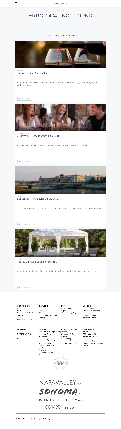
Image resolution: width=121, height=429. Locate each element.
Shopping (43, 354)
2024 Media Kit (89, 334)
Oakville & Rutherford (26, 313)
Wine (19, 71)
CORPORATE (89, 329)
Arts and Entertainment (49, 334)
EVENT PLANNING (69, 329)
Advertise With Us (90, 336)
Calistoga (21, 308)
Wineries (21, 329)
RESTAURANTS (24, 334)
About (85, 332)
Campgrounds (89, 308)
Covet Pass (66, 308)
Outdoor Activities (46, 352)
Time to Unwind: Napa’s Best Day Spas (37, 261)
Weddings (65, 332)
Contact (86, 339)
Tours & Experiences (70, 343)
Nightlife (42, 350)
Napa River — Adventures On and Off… (38, 198)
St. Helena (21, 311)
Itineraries (23, 133)
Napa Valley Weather (48, 315)
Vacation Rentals (90, 317)
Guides (42, 308)
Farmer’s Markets (46, 345)
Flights (42, 317)
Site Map (87, 345)
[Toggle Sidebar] (16, 2)
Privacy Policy (89, 341)
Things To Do (24, 196)
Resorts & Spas (89, 315)
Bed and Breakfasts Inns (94, 311)
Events (42, 311)
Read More (25, 99)
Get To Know (23, 306)
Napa (19, 317)
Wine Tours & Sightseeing (50, 332)
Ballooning (43, 339)
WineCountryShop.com (70, 313)
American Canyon (24, 320)
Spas (19, 259)
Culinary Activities (47, 343)
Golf (41, 348)
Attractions (43, 336)
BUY (63, 306)
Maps (41, 313)
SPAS (19, 339)
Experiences (66, 311)
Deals (41, 320)
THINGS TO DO (46, 329)
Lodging (87, 306)
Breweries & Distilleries (49, 341)
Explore (60, 11)
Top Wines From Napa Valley (32, 73)
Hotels (86, 313)
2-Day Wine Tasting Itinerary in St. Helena (39, 135)
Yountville (21, 315)
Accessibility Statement (93, 343)
